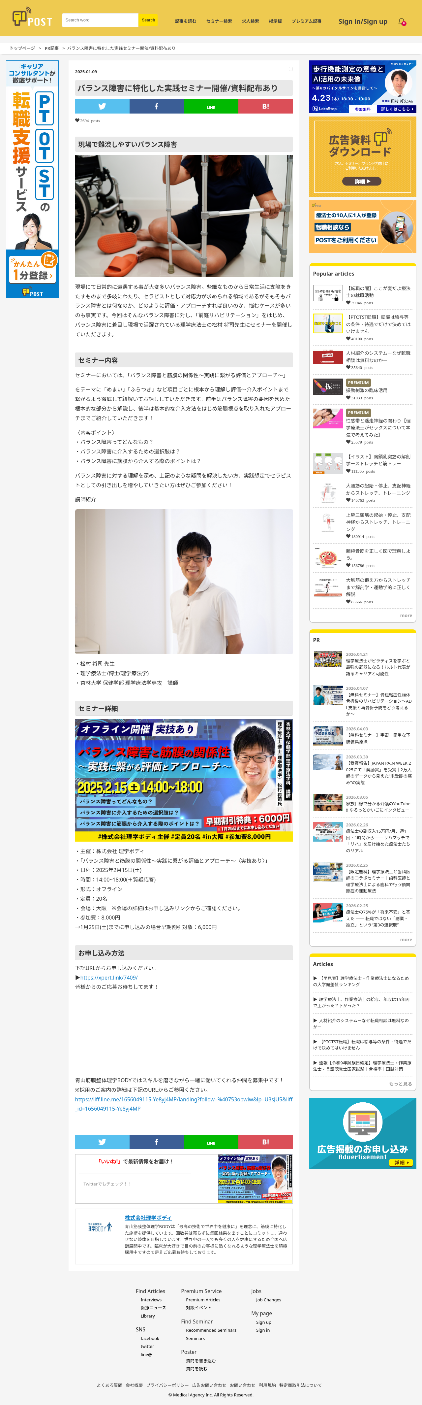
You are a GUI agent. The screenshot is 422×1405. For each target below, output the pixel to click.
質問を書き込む (201, 1361)
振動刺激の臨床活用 (367, 390)
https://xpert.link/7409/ (109, 977)
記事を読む (185, 21)
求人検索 (250, 21)
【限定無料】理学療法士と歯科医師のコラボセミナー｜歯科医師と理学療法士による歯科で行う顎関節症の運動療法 (378, 881)
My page (261, 1313)
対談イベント (199, 1308)
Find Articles (150, 1291)
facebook (150, 1338)
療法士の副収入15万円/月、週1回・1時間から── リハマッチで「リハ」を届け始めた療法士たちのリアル (378, 840)
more (406, 615)
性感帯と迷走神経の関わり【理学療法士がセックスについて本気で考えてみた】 (378, 428)
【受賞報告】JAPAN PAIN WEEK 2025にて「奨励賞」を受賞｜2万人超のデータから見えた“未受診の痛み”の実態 (379, 773)
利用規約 (267, 1385)
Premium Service (201, 1291)
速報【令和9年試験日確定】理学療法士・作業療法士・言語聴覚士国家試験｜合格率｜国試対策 (362, 1066)
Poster (188, 1351)
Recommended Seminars (211, 1330)
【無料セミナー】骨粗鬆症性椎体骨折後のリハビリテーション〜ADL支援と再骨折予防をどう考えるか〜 (379, 704)
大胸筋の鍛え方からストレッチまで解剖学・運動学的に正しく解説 (378, 587)
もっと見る (400, 1084)
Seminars (195, 1338)
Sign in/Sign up (363, 21)
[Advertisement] (362, 1213)
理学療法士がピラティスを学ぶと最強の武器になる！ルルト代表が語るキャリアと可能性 (378, 667)
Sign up (263, 1322)
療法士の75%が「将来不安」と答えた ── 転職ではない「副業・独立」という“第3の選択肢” (378, 918)
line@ (146, 1354)
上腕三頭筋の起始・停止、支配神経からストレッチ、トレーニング (378, 522)
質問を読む (196, 1369)
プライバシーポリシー (167, 1385)
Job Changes (268, 1300)
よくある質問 (109, 1385)
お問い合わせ (243, 1385)
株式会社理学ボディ (148, 1217)
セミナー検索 (219, 21)
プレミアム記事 (306, 21)
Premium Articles (203, 1300)
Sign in (263, 1330)
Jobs (256, 1291)
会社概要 (134, 1385)
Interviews (151, 1300)
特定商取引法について (300, 1385)
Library (148, 1316)
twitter (147, 1346)
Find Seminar (197, 1321)
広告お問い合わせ (209, 1385)
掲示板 (275, 21)
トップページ (22, 48)
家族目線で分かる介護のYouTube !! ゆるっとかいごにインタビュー (378, 807)
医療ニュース (153, 1308)
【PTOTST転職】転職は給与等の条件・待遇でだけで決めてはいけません (378, 324)
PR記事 (52, 48)
